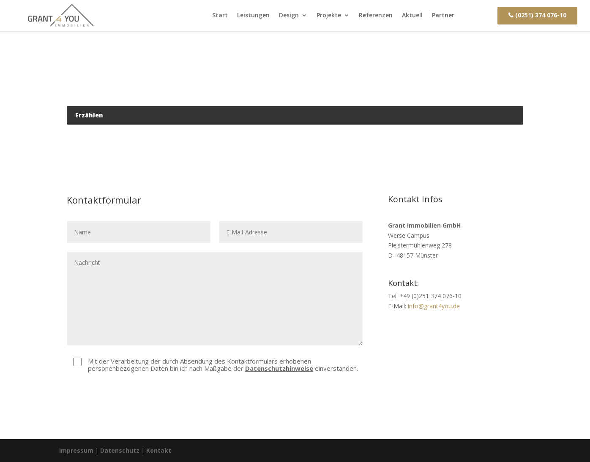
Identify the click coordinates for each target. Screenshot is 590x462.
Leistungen (253, 15)
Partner (443, 15)
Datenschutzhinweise (279, 368)
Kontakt (476, 15)
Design (289, 15)
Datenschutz (119, 450)
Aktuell (412, 15)
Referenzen (376, 15)
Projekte (329, 15)
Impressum (76, 450)
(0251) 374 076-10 (540, 15)
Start (220, 15)
